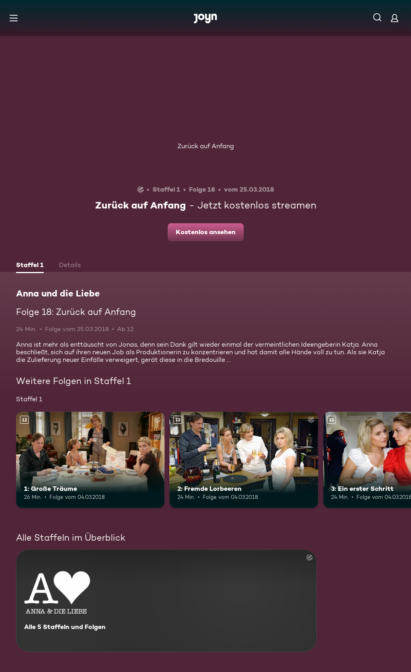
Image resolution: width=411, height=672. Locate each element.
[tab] (29, 266)
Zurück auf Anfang (205, 146)
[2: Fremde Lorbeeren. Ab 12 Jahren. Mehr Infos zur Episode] (243, 460)
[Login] (394, 18)
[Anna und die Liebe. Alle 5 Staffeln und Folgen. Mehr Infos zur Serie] (166, 600)
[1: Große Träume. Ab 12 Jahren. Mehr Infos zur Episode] (90, 460)
